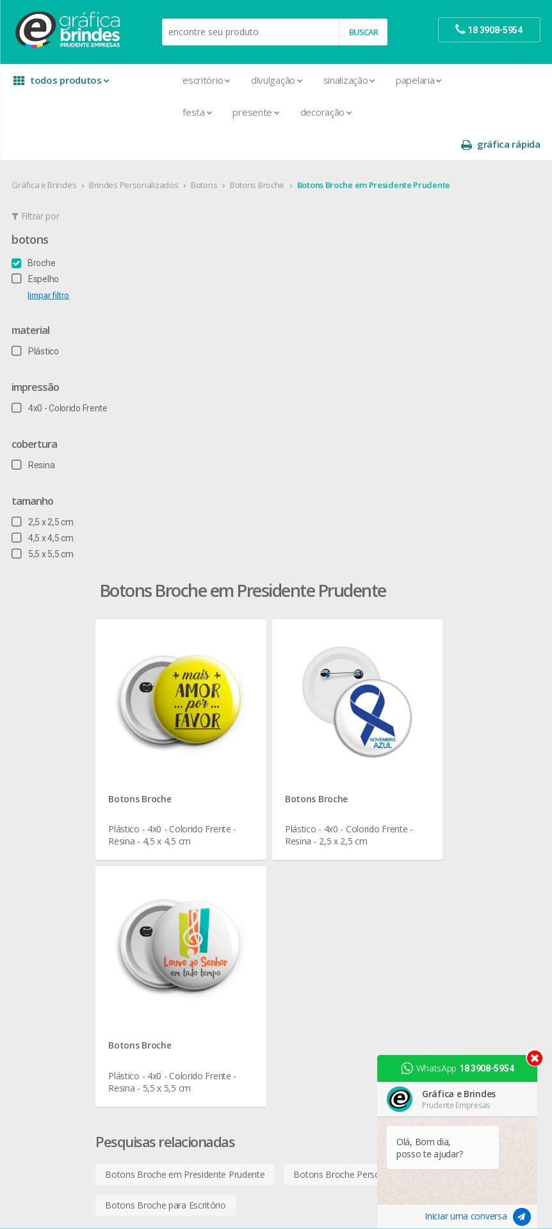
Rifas (166, 1009)
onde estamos (55, 686)
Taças (300, 855)
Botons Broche (258, 153)
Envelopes (178, 840)
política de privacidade (464, 717)
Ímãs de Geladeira (193, 886)
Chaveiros (308, 717)
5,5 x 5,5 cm (43, 522)
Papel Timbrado (188, 932)
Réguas (302, 809)
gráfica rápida (499, 80)
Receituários (181, 993)
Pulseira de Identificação (206, 978)
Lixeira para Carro (322, 747)
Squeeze (306, 840)
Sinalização (298, 80)
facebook (447, 860)
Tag (164, 1070)
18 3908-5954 (456, 802)
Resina (34, 433)
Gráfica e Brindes (45, 153)
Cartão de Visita (188, 778)
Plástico (36, 319)
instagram (448, 876)
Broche (34, 231)
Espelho (36, 247)
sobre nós (46, 671)
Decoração (276, 112)
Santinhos (177, 1039)
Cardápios (177, 763)
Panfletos (176, 916)
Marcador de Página (198, 901)
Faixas (169, 855)
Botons (205, 153)
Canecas (305, 686)
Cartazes (175, 794)
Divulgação (226, 80)
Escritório (156, 80)
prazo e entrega (453, 701)
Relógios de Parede (326, 824)
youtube (446, 892)
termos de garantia (459, 686)
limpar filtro (49, 263)
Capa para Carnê (190, 747)
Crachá (171, 824)
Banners (174, 701)
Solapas (173, 1055)
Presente (205, 112)
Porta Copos (313, 794)
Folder (169, 870)
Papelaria (368, 80)
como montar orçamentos (474, 732)
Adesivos (175, 671)
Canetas (305, 701)
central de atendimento (467, 671)
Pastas (171, 947)
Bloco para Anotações (201, 717)
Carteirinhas (181, 809)
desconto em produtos (467, 978)
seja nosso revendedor (72, 701)
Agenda (173, 686)
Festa (146, 112)
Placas (170, 962)
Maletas (305, 763)
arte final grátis (450, 962)
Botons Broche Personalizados (405, 481)
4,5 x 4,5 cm (43, 506)
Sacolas (173, 1024)
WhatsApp (461, 1068)
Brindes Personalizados (134, 153)
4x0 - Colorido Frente (60, 376)
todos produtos (62, 80)
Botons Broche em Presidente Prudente (374, 153)
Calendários (181, 732)
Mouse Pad (311, 778)
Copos (301, 732)
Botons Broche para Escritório (214, 511)
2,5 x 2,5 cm (43, 490)
